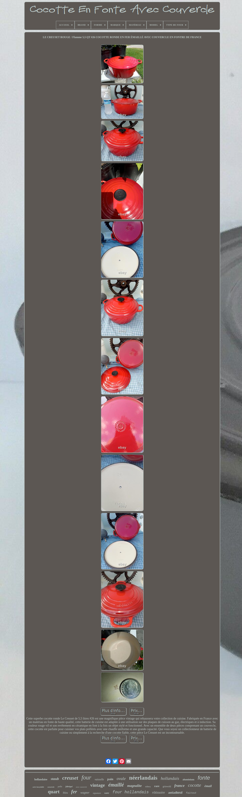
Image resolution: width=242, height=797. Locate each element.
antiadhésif (175, 792)
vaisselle (99, 779)
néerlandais (143, 778)
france (179, 786)
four (86, 777)
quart (53, 791)
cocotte (194, 785)
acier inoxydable (38, 787)
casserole (50, 787)
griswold (167, 786)
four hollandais (130, 792)
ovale (121, 778)
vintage (97, 785)
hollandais (170, 778)
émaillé (116, 785)
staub (55, 779)
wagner (84, 792)
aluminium (188, 779)
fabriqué (69, 786)
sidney (148, 786)
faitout (191, 793)
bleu (65, 792)
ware (106, 793)
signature (97, 793)
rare (156, 786)
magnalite (134, 786)
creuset (70, 778)
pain (110, 779)
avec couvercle (81, 787)
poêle (60, 786)
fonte (204, 778)
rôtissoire (158, 792)
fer (74, 791)
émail (208, 786)
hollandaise (40, 779)
